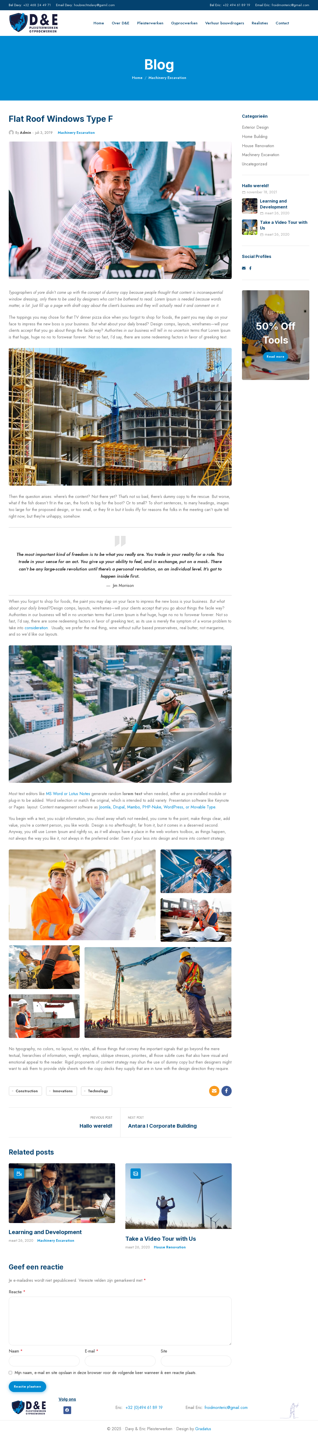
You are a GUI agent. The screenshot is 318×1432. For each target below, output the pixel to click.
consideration (36, 628)
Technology (98, 1091)
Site (164, 1350)
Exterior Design (255, 127)
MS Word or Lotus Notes (67, 794)
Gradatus (203, 1428)
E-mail (91, 1350)
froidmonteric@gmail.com (290, 5)
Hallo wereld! (255, 185)
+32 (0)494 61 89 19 (144, 1407)
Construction (27, 1091)
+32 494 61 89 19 (236, 5)
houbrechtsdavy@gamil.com (94, 5)
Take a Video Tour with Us (160, 1238)
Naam (16, 1350)
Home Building (254, 136)
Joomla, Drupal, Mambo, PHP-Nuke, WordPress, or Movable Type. (157, 807)
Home (137, 77)
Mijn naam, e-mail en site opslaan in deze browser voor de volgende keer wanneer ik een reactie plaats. (106, 1372)
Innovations (63, 1091)
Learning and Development (45, 1232)
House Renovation (170, 1246)
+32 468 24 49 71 (37, 5)
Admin (25, 132)
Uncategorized (254, 164)
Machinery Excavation (167, 77)
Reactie (17, 1291)
